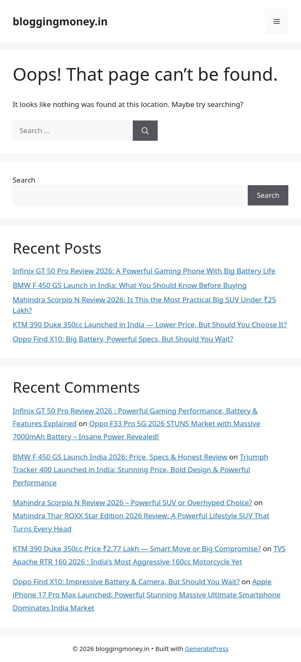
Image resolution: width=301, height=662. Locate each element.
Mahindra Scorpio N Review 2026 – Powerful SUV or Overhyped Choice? (132, 502)
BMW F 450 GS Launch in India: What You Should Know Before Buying (129, 285)
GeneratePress (206, 648)
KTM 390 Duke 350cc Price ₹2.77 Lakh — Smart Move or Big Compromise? (137, 548)
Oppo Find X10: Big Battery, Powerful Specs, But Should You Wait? (123, 339)
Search (24, 180)
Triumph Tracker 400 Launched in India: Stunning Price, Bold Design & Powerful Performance (140, 469)
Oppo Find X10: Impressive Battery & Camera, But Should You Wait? (126, 581)
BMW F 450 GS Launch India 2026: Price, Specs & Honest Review (120, 457)
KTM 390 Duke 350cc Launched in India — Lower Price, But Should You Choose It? (150, 324)
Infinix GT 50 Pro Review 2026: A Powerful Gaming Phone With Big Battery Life (144, 271)
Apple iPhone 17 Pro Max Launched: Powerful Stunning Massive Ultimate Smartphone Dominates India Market (147, 594)
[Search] (145, 130)
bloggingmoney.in (60, 21)
